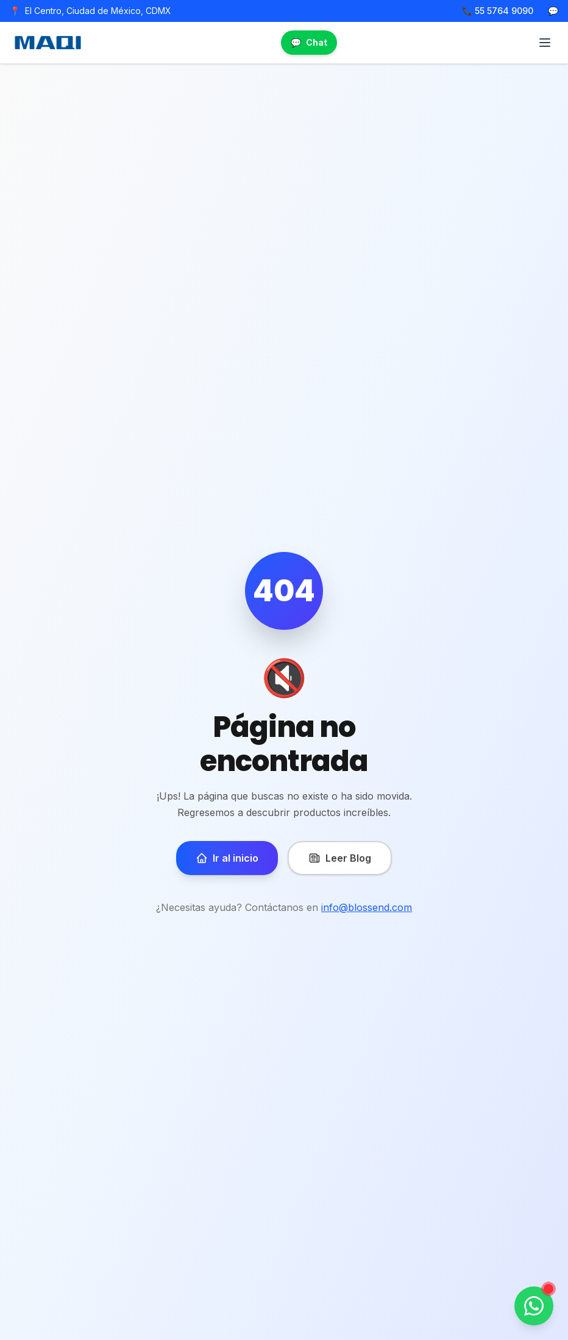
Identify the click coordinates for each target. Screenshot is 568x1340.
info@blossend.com (366, 907)
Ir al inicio (227, 858)
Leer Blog (339, 858)
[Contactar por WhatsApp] (533, 1305)
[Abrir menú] (544, 42)
